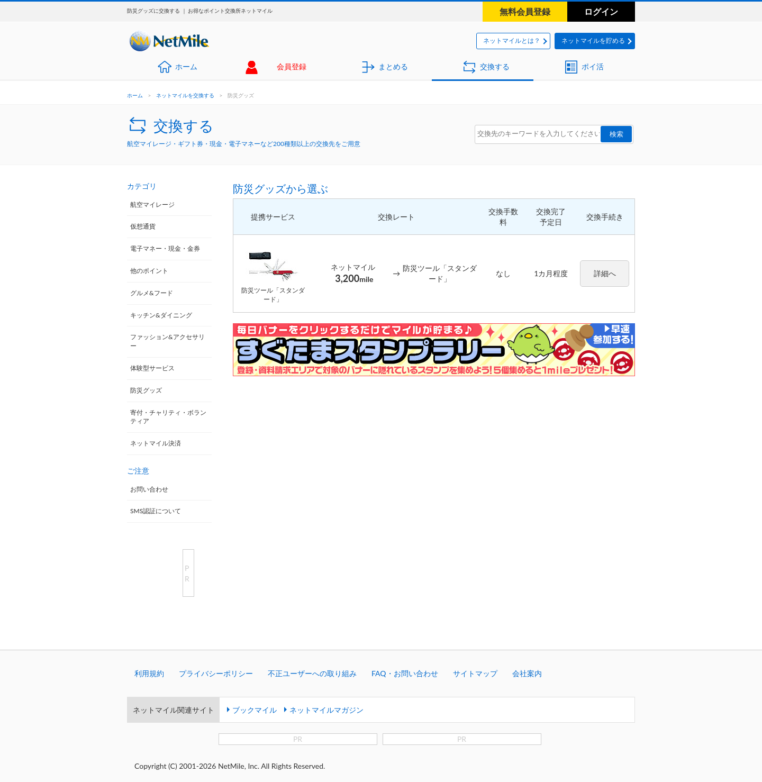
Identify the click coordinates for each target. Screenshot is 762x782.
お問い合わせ (149, 489)
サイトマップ (475, 673)
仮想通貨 (143, 226)
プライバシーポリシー (216, 673)
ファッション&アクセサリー (167, 341)
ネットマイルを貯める (593, 40)
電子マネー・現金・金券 (165, 248)
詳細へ (605, 273)
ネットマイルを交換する (185, 95)
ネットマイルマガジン (326, 709)
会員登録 (291, 66)
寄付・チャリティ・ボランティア (168, 416)
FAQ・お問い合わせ (404, 673)
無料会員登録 (525, 11)
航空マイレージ (152, 204)
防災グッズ (146, 390)
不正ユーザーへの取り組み (312, 673)
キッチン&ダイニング (161, 315)
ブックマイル (254, 709)
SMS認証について (155, 511)
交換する (495, 66)
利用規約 (149, 673)
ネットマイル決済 (155, 443)
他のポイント (149, 271)
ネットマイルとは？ (511, 40)
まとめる (393, 66)
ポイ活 (593, 66)
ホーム (186, 66)
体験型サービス (152, 368)
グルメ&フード (151, 293)
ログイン (601, 11)
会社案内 (527, 673)
